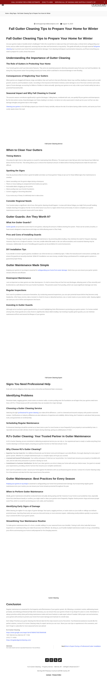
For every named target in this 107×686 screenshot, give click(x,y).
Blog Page (13, 13)
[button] (2, 5)
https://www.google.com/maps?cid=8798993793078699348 (26, 632)
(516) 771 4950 (47, 2)
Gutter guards (10, 227)
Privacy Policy (56, 675)
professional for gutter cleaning (28, 412)
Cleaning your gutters (13, 106)
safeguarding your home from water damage (52, 270)
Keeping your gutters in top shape (17, 484)
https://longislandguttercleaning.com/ (18, 640)
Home (7, 13)
